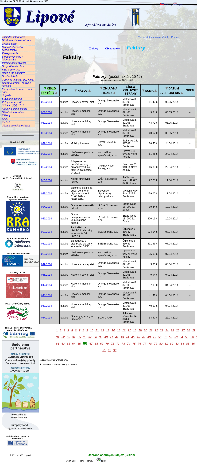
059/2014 (46, 143)
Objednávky (112, 48)
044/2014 (46, 317)
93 (114, 350)
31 (57, 337)
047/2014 (46, 285)
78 (150, 343)
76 (139, 343)
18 (134, 330)
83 (177, 343)
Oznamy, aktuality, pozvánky (18, 79)
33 (68, 337)
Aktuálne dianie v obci (14, 108)
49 (154, 337)
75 (134, 343)
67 (91, 343)
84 (182, 343)
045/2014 (46, 305)
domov (90, 461)
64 (73, 343)
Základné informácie (13, 37)
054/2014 (46, 206)
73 (123, 343)
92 (109, 350)
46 (138, 337)
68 (96, 343)
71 (112, 343)
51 (165, 337)
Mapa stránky (162, 37)
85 (187, 343)
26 (177, 330)
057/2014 (46, 167)
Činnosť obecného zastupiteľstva (12, 48)
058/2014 (46, 153)
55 (186, 337)
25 (172, 330)
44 (127, 337)
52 (170, 337)
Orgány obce (9, 43)
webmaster (71, 461)
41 (111, 337)
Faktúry (136, 48)
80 (160, 343)
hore (82, 461)
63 (68, 343)
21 (150, 330)
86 (193, 343)
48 (149, 337)
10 (91, 330)
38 (95, 337)
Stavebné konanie (12, 98)
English (178, 4)
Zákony (6, 115)
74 (128, 343)
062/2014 (46, 112)
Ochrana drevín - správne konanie (16, 84)
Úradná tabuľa (10, 76)
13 (107, 330)
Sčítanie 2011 (13, 105)
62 (63, 343)
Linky (5, 119)
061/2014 (46, 122)
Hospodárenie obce (13, 66)
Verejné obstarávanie (14, 63)
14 (113, 330)
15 (118, 330)
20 (145, 330)
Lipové (28, 455)
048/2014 (46, 274)
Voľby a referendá (12, 102)
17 (129, 330)
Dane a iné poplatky (13, 73)
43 (122, 337)
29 (193, 330)
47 (143, 337)
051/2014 (46, 243)
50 (159, 337)
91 (104, 350)
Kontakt (175, 37)
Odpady (6, 95)
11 (97, 330)
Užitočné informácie (13, 112)
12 (102, 330)
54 (181, 337)
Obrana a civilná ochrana (16, 125)
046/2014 (46, 295)
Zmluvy (93, 48)
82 (171, 343)
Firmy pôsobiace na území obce (17, 90)
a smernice (11, 69)
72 (118, 343)
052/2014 (46, 231)
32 (63, 337)
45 (133, 337)
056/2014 (46, 180)
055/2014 (46, 193)
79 (155, 343)
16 (124, 330)
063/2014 (46, 102)
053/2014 (46, 218)
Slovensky (166, 4)
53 (176, 337)
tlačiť (101, 461)
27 (183, 330)
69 (101, 343)
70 (107, 343)
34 (73, 337)
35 (79, 337)
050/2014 (46, 254)
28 (188, 330)
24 (167, 330)
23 (161, 330)
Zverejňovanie (10, 53)
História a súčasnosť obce (16, 40)
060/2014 (46, 133)
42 (116, 337)
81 (166, 343)
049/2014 (46, 264)
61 (57, 343)
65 (79, 343)
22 (156, 330)
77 (144, 343)
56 (192, 337)
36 (84, 337)
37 (90, 337)
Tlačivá (6, 122)
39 (100, 337)
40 (106, 337)
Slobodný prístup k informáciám (12, 58)
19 (140, 330)
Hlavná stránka (146, 37)
